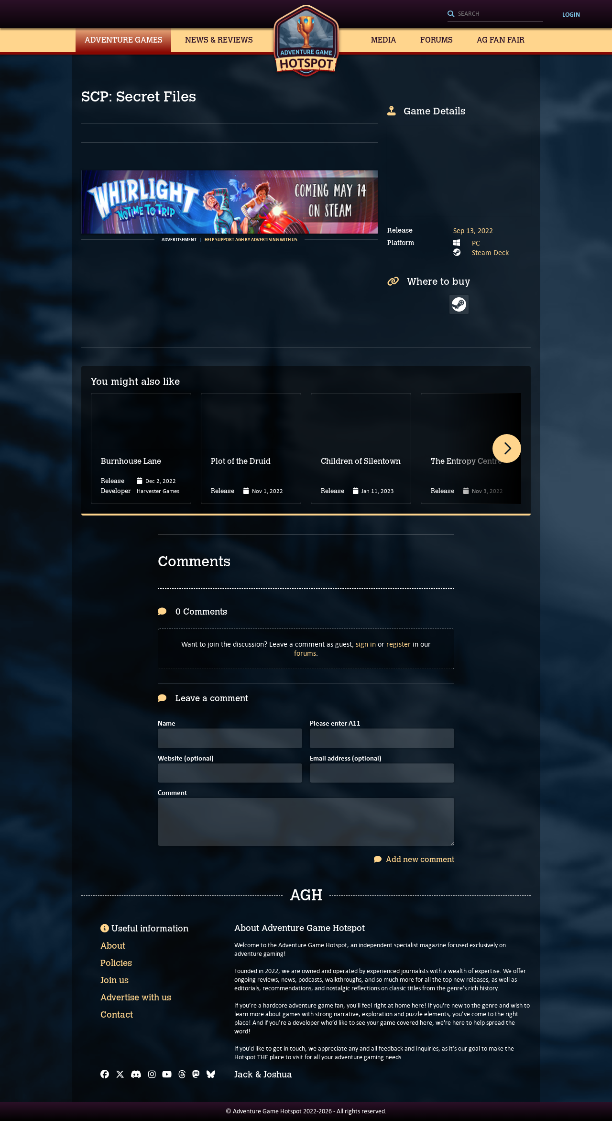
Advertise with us (135, 997)
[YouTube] (167, 1074)
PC (476, 242)
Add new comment (414, 859)
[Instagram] (152, 1074)
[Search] (495, 14)
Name (166, 724)
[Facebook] (104, 1074)
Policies (116, 963)
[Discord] (136, 1074)
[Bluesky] (211, 1074)
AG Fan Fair (501, 40)
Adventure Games (124, 40)
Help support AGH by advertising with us (251, 239)
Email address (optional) (346, 759)
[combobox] (495, 14)
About (112, 946)
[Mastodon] (196, 1074)
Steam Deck (490, 252)
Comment (172, 793)
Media (383, 40)
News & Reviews (219, 40)
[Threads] (182, 1074)
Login (571, 14)
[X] (120, 1074)
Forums (436, 40)
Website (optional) (186, 759)
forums (305, 653)
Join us (114, 980)
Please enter (335, 724)
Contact (116, 1014)
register (398, 644)
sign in (366, 644)
